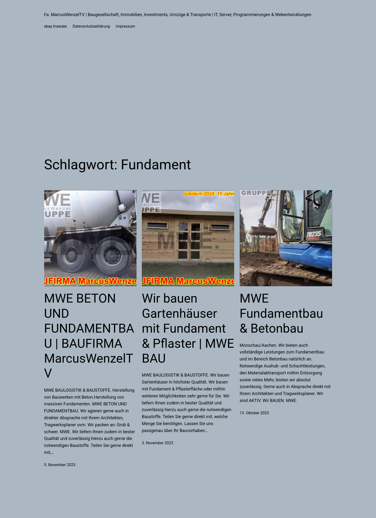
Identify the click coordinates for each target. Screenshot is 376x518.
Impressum (125, 26)
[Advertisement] (188, 92)
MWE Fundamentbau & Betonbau (281, 313)
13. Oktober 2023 (254, 413)
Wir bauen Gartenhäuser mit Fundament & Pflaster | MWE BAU (188, 328)
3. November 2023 (157, 443)
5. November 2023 (60, 465)
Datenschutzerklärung (91, 26)
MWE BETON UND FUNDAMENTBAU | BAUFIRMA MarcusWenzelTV (89, 336)
